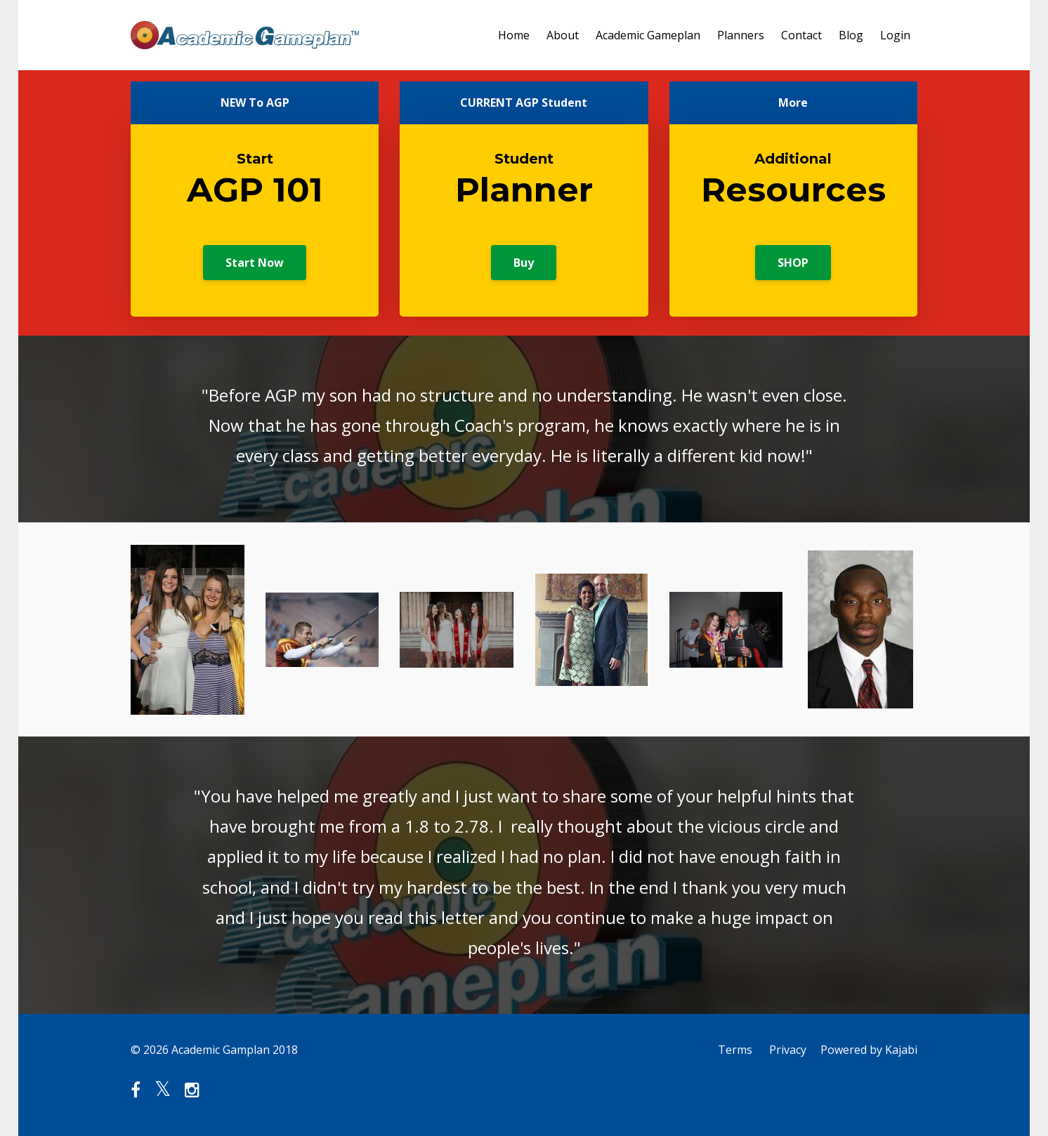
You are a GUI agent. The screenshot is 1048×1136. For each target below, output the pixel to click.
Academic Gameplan (648, 35)
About (562, 35)
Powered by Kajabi (868, 1049)
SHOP (793, 262)
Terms (735, 1049)
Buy (523, 262)
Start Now (254, 262)
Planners (740, 35)
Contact (801, 35)
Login (895, 35)
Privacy (787, 1049)
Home (514, 35)
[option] (524, 429)
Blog (851, 35)
